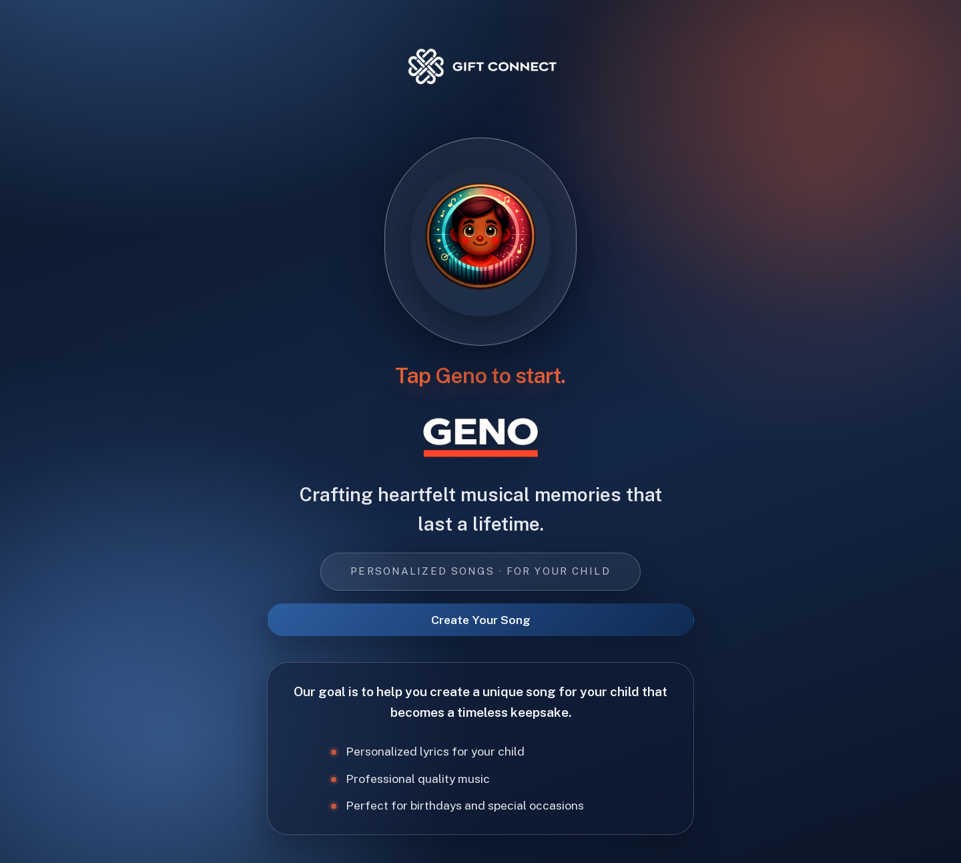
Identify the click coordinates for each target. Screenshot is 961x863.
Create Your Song (481, 620)
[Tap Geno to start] (480, 241)
